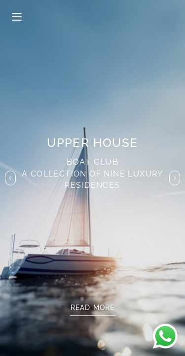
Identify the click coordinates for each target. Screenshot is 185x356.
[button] (10, 178)
